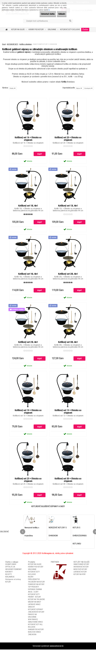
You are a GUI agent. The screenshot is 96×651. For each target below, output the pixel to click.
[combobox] (79, 88)
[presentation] (22, 533)
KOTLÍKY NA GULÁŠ (17, 29)
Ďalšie (85, 29)
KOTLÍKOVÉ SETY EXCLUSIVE (70, 29)
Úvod (4, 44)
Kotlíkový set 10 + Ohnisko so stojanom (28, 412)
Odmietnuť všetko (42, 14)
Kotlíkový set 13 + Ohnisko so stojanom (68, 412)
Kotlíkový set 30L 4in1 (68, 343)
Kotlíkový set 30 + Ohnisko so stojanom (68, 481)
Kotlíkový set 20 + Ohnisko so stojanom (68, 138)
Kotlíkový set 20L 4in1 (68, 274)
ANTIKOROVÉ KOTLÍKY (81, 568)
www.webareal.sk (57, 647)
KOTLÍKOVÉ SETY (12, 44)
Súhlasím (59, 14)
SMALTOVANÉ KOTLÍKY (81, 566)
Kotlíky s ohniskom (26, 44)
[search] (70, 20)
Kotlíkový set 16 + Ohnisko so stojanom (28, 138)
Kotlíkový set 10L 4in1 (28, 206)
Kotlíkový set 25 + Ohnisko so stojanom (28, 481)
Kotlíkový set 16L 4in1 (28, 274)
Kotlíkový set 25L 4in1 (28, 343)
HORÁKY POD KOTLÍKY (36, 29)
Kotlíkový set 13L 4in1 (68, 206)
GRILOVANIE (52, 29)
